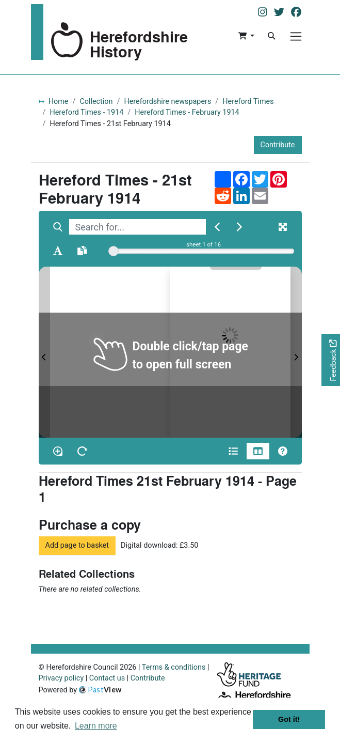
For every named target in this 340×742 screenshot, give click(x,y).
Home (58, 101)
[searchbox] (137, 227)
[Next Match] (239, 227)
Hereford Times (247, 101)
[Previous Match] (217, 227)
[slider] (113, 251)
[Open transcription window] (82, 250)
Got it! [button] (289, 719)
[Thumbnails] (258, 451)
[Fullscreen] (282, 227)
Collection (95, 101)
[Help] (282, 451)
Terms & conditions (174, 667)
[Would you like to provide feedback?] (330, 360)
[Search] (271, 36)
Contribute (278, 145)
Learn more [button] (96, 725)
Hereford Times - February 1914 (187, 112)
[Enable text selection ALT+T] (57, 250)
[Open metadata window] (233, 451)
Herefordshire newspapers (167, 101)
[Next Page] (296, 352)
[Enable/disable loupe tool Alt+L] (57, 451)
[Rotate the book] (82, 451)
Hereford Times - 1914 (86, 112)
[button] (246, 36)
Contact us (107, 678)
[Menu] (296, 36)
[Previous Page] (44, 352)
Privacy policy (61, 678)
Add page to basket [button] (77, 545)
